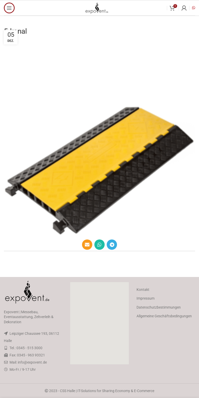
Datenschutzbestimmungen (159, 307)
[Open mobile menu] (9, 8)
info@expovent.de (32, 362)
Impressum (146, 298)
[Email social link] (87, 244)
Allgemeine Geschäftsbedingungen (164, 316)
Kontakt (143, 290)
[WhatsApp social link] (99, 244)
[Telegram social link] (112, 244)
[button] (99, 323)
